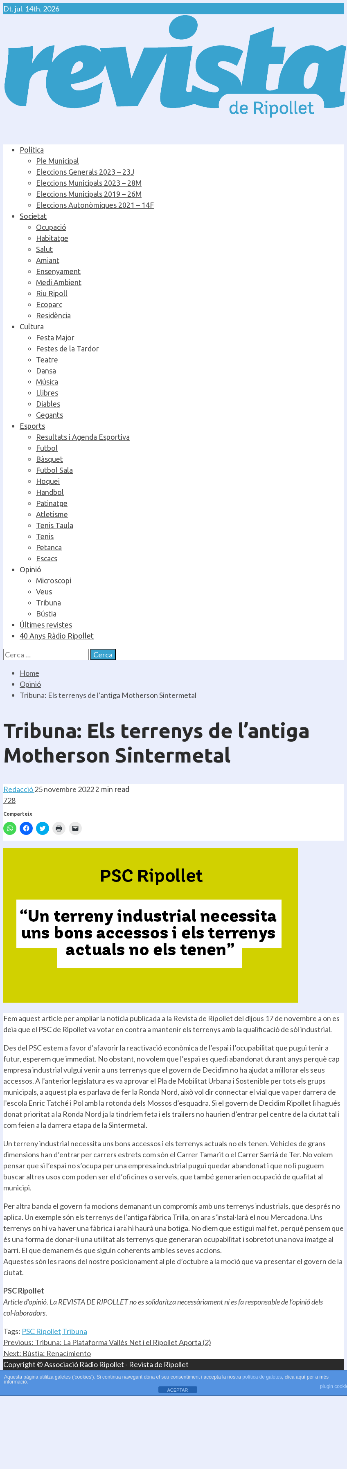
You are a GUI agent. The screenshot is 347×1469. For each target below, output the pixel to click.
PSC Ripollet (41, 1331)
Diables (48, 404)
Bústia (46, 614)
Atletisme (52, 514)
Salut (44, 249)
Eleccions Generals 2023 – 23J (85, 172)
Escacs (46, 558)
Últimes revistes (46, 625)
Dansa (46, 371)
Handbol (50, 492)
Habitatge (52, 238)
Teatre (47, 359)
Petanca (49, 547)
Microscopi (53, 580)
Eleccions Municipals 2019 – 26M (89, 194)
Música (47, 382)
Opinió (30, 569)
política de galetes (262, 1377)
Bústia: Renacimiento (47, 1353)
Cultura (32, 326)
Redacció (18, 789)
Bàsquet (49, 459)
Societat (33, 216)
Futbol (47, 448)
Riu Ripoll (52, 293)
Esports (32, 426)
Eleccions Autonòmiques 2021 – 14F (95, 205)
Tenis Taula (54, 525)
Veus (44, 591)
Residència (53, 315)
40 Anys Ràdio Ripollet (57, 636)
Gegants (49, 415)
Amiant (47, 260)
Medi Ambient (58, 282)
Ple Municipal (57, 161)
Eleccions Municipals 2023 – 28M (89, 183)
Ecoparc (49, 304)
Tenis (45, 536)
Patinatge (52, 503)
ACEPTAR (177, 1390)
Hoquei (48, 481)
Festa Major (55, 337)
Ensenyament (58, 271)
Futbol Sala (54, 470)
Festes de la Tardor (67, 348)
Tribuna (48, 602)
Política (32, 150)
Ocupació (51, 227)
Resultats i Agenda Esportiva (83, 437)
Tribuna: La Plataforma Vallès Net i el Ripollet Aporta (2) (107, 1342)
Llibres (47, 393)
